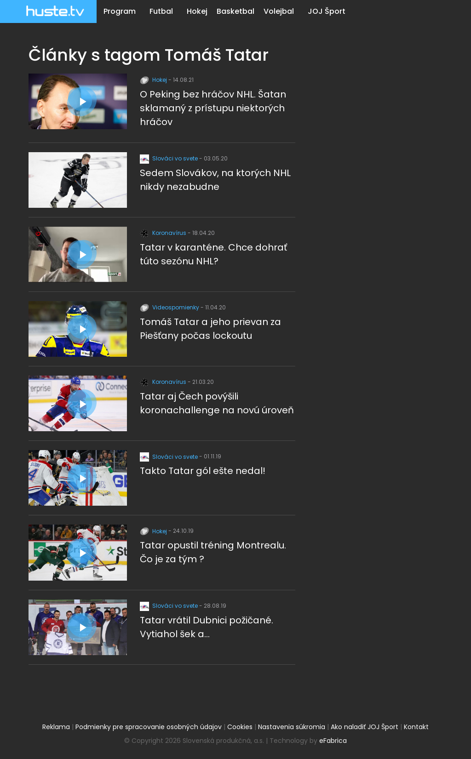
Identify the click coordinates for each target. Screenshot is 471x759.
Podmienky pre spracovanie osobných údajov (148, 726)
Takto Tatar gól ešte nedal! (202, 470)
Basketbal (235, 11)
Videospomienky (170, 307)
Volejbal (279, 11)
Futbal (161, 11)
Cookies (240, 726)
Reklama (56, 726)
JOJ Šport (326, 11)
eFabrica (333, 740)
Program (119, 11)
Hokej (197, 11)
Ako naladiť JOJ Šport (364, 726)
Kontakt (416, 726)
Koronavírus (164, 233)
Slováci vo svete (169, 158)
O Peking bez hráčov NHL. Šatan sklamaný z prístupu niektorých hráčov (213, 108)
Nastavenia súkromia (291, 726)
